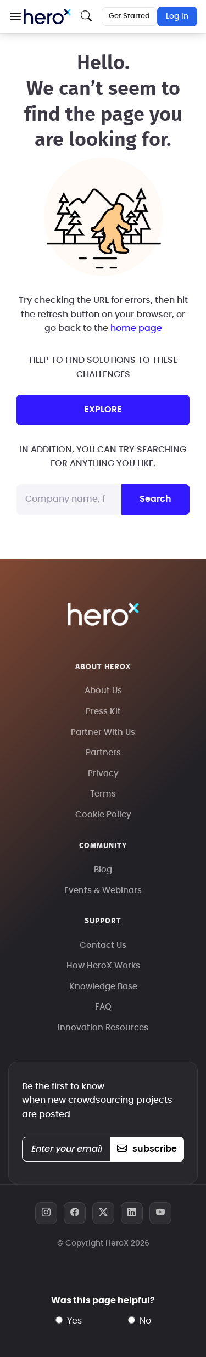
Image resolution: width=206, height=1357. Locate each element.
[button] (15, 16)
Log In (177, 16)
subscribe (147, 1149)
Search (155, 499)
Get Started (129, 16)
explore (103, 409)
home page (136, 328)
